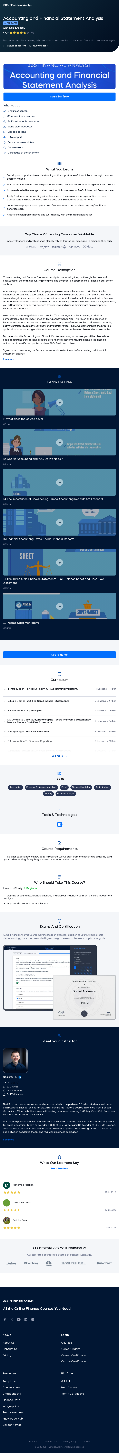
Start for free (59, 96)
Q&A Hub (67, 1381)
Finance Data (11, 1400)
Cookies (86, 1442)
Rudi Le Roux (20, 1220)
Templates (10, 1381)
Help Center (69, 1387)
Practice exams (13, 1412)
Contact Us (10, 1349)
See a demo (59, 655)
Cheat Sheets (12, 1394)
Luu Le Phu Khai (21, 1203)
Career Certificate (73, 1355)
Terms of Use (50, 1442)
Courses (66, 1343)
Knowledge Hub (13, 1419)
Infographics (11, 1406)
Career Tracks (70, 1349)
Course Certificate (73, 1361)
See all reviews (59, 1169)
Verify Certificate (72, 1394)
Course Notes (11, 1387)
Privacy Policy (70, 1442)
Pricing (7, 1355)
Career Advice (12, 1425)
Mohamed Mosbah (23, 1185)
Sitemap (33, 1442)
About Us (8, 1343)
